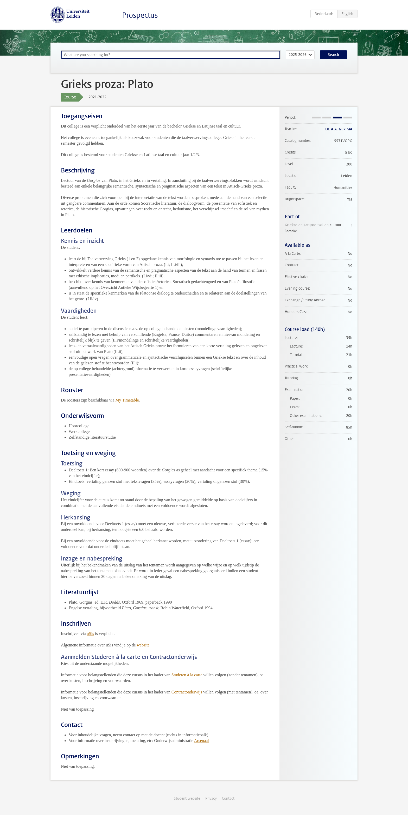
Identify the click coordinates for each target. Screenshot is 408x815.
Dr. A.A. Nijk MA (338, 129)
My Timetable (127, 400)
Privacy (211, 798)
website (143, 645)
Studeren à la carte (186, 675)
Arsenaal (201, 740)
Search (333, 54)
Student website (187, 798)
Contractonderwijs (186, 692)
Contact (228, 798)
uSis (90, 633)
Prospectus (140, 15)
